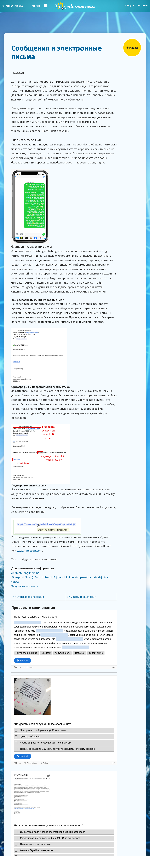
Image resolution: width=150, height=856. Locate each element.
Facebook (45, 5)
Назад (133, 47)
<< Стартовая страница (28, 596)
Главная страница (14, 5)
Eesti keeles (142, 5)
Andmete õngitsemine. (25, 573)
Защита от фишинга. (25, 586)
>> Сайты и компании (81, 596)
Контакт (36, 5)
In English (129, 5)
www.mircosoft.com (29, 550)
